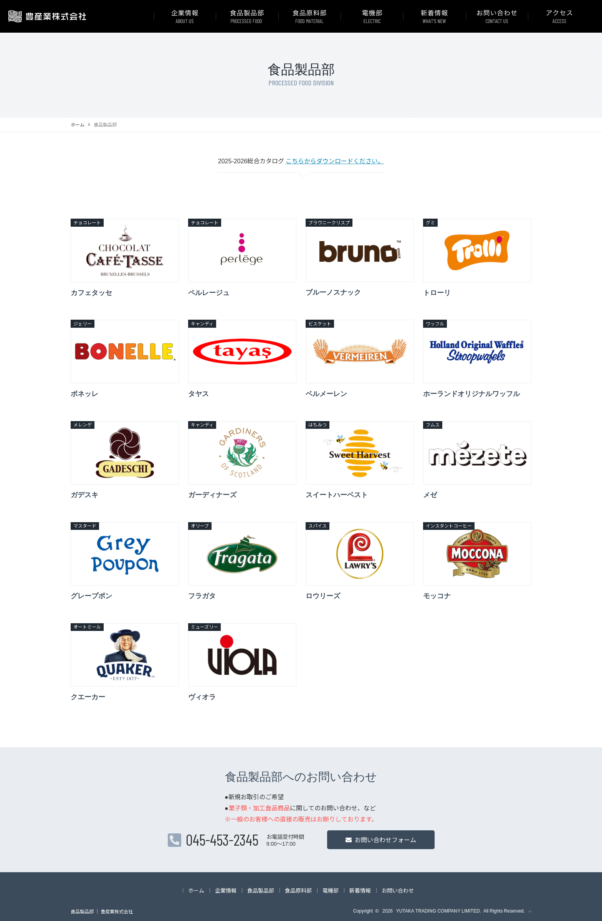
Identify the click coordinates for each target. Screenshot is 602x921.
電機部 (330, 890)
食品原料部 (298, 890)
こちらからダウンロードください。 (335, 160)
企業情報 (226, 890)
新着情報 (360, 890)
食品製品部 (260, 890)
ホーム (77, 124)
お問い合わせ (398, 890)
